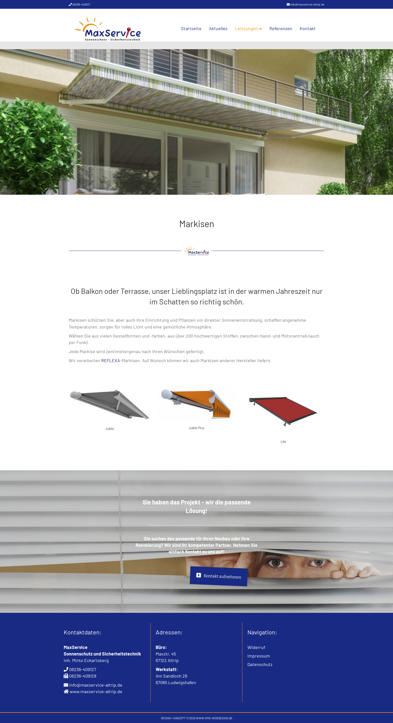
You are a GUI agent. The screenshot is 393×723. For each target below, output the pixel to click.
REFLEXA (110, 360)
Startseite (196, 28)
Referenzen (285, 28)
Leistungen (251, 28)
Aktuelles (223, 28)
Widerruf (256, 647)
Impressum (258, 656)
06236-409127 (81, 4)
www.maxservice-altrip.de (96, 691)
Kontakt (313, 28)
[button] (11, 712)
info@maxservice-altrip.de (307, 4)
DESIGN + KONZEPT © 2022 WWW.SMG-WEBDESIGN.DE (196, 718)
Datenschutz (259, 664)
